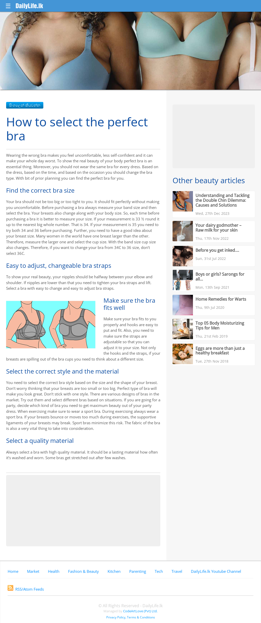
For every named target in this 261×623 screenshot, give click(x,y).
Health (53, 571)
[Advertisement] (83, 510)
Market (33, 571)
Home (13, 571)
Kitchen (114, 571)
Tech (159, 571)
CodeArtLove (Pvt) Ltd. (140, 611)
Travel (177, 571)
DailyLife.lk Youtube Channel (216, 571)
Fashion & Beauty (83, 571)
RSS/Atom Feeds (26, 589)
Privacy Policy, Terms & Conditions (130, 617)
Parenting (137, 571)
